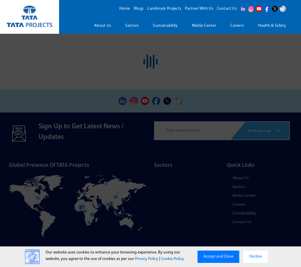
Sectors (132, 25)
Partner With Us (199, 8)
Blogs (139, 8)
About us (102, 25)
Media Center (204, 25)
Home (124, 8)
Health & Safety (272, 25)
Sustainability (165, 25)
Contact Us (227, 8)
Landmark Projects (164, 8)
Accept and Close (218, 256)
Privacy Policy (146, 259)
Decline (255, 256)
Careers (237, 25)
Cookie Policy (172, 259)
